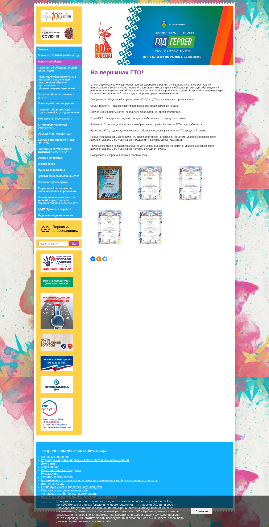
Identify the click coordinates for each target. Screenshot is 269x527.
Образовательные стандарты (61, 470)
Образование (50, 467)
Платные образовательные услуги (55, 96)
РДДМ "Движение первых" (54, 209)
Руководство (49, 473)
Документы (48, 463)
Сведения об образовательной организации (57, 69)
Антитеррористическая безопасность (52, 126)
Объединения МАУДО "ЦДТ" (55, 133)
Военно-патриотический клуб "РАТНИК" (56, 141)
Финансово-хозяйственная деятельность (69, 493)
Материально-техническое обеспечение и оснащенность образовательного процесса (99, 480)
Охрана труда (46, 163)
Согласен (201, 511)
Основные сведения (55, 456)
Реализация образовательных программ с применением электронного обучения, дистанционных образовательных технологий (57, 82)
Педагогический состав (57, 477)
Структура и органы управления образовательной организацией (85, 460)
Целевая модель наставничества (58, 176)
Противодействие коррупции (56, 103)
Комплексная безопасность (55, 118)
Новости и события (50, 61)
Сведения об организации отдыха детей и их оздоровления (59, 111)
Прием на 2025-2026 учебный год (58, 55)
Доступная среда (52, 483)
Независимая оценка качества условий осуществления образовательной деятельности (58, 200)
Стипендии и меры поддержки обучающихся (71, 487)
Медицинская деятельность (55, 215)
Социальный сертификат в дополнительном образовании (57, 190)
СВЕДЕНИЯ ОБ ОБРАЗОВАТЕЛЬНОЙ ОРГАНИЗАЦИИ (74, 451)
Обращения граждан (50, 157)
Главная (43, 49)
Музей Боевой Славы (51, 170)
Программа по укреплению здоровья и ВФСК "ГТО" (55, 150)
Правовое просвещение (53, 182)
